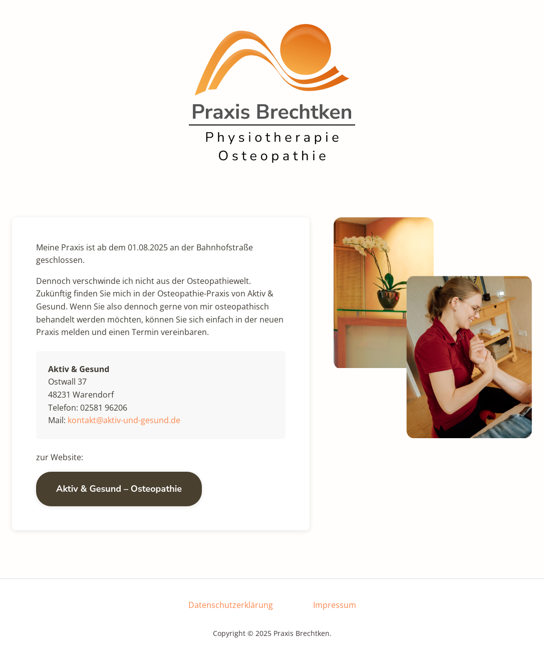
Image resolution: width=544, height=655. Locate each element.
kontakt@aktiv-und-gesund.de (124, 420)
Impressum (334, 604)
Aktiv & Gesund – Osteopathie (119, 489)
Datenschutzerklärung (230, 604)
